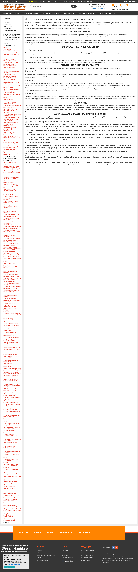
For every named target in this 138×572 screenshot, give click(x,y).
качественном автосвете (97, 164)
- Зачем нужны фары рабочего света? (9, 150)
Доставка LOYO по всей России (46, 555)
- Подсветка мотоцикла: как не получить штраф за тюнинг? (11, 211)
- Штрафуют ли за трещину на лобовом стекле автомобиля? (12, 314)
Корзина (39, 550)
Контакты (57, 1)
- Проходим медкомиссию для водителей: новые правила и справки (12, 172)
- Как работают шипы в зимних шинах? (10, 329)
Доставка (14, 1)
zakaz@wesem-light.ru (98, 8)
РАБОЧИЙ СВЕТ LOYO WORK (52, 13)
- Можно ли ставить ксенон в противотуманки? (11, 193)
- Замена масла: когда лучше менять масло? (11, 350)
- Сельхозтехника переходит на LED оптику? (11, 219)
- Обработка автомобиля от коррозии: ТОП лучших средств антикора (11, 390)
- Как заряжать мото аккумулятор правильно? (10, 68)
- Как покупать (7, 26)
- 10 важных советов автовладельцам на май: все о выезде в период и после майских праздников (11, 82)
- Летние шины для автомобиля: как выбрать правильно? (10, 435)
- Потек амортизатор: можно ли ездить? (11, 424)
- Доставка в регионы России (11, 37)
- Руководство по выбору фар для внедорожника (12, 115)
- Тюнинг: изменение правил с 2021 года (12, 473)
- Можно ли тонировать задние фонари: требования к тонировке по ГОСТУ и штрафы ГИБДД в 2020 (12, 249)
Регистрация (133, 1)
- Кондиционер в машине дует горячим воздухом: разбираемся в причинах (12, 416)
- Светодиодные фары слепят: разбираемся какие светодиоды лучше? (12, 280)
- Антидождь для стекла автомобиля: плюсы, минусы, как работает (11, 385)
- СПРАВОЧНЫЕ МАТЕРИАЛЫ (11, 55)
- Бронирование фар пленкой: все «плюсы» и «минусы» (12, 287)
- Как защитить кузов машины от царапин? (12, 439)
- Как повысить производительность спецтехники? (9, 365)
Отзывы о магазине (68, 1)
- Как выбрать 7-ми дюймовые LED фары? (9, 133)
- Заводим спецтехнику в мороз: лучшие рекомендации (12, 372)
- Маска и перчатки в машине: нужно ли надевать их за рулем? (12, 96)
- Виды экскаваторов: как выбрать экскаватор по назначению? (10, 380)
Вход (125, 1)
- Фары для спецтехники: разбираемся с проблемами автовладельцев (11, 137)
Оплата (22, 1)
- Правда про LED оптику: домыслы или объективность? (10, 223)
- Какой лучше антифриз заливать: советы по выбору (11, 346)
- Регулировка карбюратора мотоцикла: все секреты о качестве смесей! (11, 240)
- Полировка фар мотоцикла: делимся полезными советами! (11, 235)
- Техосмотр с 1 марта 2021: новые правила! (11, 376)
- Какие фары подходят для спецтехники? (11, 360)
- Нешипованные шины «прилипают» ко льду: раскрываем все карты (10, 500)
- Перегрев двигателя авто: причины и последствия (11, 408)
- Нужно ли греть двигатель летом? (11, 283)
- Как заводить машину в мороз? (10, 343)
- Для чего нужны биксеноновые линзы (9, 59)
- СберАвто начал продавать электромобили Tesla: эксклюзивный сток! (11, 515)
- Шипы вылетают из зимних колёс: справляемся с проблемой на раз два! (11, 505)
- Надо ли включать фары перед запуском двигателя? (11, 275)
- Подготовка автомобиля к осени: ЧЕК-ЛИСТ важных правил (11, 461)
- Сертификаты (7, 24)
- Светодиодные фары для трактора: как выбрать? (11, 215)
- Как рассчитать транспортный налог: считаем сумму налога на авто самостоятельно (12, 101)
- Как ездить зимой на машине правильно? (9, 489)
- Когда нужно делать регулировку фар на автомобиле (9, 129)
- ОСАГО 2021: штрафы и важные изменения (10, 470)
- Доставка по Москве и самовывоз (10, 40)
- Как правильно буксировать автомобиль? (12, 451)
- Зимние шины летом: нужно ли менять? (11, 71)
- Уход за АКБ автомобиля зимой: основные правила (11, 326)
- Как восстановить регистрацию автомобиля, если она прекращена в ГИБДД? (11, 265)
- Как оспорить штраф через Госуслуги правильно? (11, 492)
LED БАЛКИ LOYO (70, 13)
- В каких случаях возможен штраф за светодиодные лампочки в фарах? (11, 142)
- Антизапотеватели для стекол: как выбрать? (10, 394)
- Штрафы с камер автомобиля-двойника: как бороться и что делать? (11, 177)
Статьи (49, 1)
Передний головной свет (88, 552)
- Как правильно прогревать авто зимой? (11, 357)
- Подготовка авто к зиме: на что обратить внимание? (11, 322)
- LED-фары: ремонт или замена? (10, 295)
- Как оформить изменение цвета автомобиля (11, 443)
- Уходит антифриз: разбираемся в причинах (10, 431)
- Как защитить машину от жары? (11, 420)
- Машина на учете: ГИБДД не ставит (12, 477)
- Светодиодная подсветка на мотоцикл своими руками (12, 227)
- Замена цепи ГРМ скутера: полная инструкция (11, 244)
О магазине (6, 1)
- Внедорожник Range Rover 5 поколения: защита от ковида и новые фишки (12, 510)
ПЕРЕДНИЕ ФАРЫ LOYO (31, 13)
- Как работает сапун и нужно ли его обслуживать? (12, 519)
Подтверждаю (9, 567)
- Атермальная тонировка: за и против (11, 412)
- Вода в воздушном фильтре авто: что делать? (11, 427)
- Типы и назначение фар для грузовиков (11, 153)
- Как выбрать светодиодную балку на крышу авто (11, 146)
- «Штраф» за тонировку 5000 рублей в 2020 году (12, 86)
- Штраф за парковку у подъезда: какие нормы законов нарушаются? (10, 305)
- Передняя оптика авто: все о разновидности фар (12, 496)
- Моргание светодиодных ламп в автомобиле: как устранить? (11, 271)
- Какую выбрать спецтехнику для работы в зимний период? (12, 369)
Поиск (73, 6)
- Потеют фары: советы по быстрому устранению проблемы (10, 198)
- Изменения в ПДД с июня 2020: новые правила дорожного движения (11, 91)
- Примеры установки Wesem (11, 53)
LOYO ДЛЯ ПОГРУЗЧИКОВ (12, 13)
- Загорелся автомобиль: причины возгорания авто (11, 401)
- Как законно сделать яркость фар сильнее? (9, 190)
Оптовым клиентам (9, 45)
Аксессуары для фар (87, 557)
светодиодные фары (41, 9)
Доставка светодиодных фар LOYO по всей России (12, 34)
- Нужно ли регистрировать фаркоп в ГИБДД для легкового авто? (11, 318)
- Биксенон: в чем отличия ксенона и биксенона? (10, 202)
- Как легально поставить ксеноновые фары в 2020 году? (10, 186)
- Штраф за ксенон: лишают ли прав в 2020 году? (12, 106)
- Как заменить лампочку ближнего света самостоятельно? (10, 124)
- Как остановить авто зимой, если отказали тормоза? (11, 353)
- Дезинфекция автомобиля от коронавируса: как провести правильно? (11, 339)
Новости (42, 1)
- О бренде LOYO (8, 28)
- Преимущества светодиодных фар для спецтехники (10, 206)
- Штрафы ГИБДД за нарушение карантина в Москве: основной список (10, 76)
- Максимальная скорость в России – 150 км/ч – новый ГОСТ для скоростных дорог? (11, 255)
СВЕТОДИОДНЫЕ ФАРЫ (87, 13)
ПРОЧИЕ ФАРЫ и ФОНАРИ (107, 13)
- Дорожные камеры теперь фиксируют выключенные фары (11, 456)
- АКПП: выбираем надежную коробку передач (11, 405)
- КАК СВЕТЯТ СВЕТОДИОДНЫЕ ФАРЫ (10, 50)
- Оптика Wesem (8, 57)
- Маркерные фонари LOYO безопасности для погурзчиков (11, 292)
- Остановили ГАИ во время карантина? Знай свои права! (11, 231)
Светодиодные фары (87, 550)
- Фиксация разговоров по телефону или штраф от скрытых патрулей (11, 481)
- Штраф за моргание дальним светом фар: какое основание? (11, 300)
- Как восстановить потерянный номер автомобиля (9, 447)
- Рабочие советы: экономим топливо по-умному (11, 485)
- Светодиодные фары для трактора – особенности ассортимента (11, 119)
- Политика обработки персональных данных (10, 31)
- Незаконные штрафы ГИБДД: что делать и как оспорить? (10, 310)
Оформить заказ (42, 552)
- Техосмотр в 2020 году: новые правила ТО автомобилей (10, 111)
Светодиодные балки (87, 555)
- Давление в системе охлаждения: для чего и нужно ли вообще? (10, 334)
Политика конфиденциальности (86, 1)
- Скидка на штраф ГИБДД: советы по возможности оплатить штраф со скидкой (11, 167)
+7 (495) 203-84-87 (98, 4)
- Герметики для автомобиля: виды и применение (11, 398)
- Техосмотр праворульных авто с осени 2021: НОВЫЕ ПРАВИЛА (11, 466)
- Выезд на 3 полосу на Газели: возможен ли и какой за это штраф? (12, 260)
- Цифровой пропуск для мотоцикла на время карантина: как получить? (10, 64)
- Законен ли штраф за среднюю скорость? (9, 163)
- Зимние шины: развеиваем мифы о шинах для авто (11, 181)
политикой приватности (14, 564)
